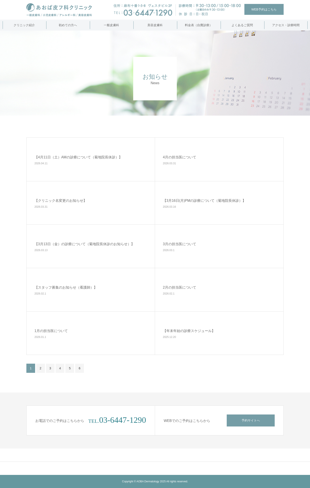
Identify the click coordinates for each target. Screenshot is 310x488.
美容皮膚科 (155, 25)
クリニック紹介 (24, 25)
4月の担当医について (179, 157)
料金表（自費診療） (198, 25)
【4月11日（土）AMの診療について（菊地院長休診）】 (78, 157)
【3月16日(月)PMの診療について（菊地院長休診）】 (204, 200)
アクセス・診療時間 (286, 25)
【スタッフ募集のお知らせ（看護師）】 (65, 287)
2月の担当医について (179, 287)
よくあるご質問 (242, 25)
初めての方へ (68, 25)
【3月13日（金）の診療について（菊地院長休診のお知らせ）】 (84, 244)
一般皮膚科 (111, 25)
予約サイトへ (251, 420)
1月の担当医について (51, 330)
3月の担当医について (179, 244)
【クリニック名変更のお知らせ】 (60, 200)
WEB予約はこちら (264, 9)
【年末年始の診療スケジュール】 (189, 330)
